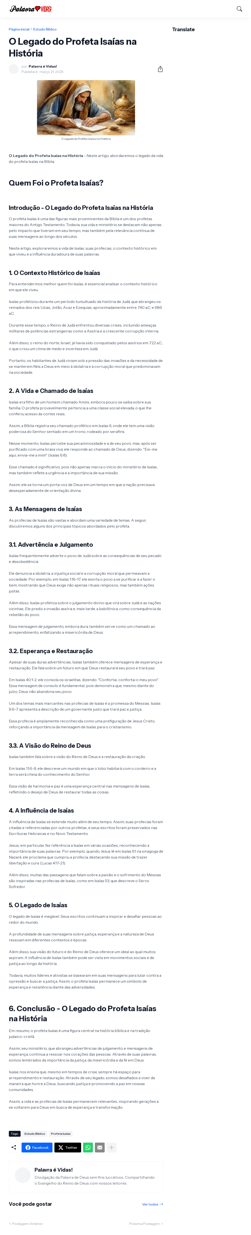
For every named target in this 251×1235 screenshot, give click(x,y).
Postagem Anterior (27, 1223)
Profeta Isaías (61, 1133)
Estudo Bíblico (45, 29)
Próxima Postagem (144, 1223)
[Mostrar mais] (111, 1147)
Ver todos (150, 1204)
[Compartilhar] (158, 69)
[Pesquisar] (237, 9)
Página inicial (19, 29)
